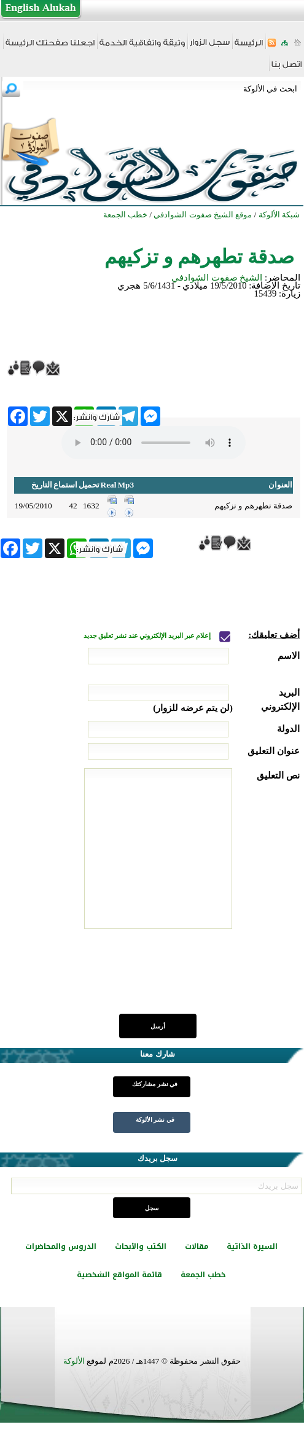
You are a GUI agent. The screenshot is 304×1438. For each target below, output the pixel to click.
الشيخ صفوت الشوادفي (216, 277)
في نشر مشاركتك (154, 1084)
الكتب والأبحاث (140, 1246)
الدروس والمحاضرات (60, 1246)
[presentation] (206, 978)
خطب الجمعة (203, 1274)
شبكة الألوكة (279, 214)
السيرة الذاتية (252, 1246)
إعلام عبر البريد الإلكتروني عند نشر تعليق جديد (148, 635)
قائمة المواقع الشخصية (119, 1274)
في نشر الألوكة (155, 1119)
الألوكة (74, 1361)
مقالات (196, 1246)
